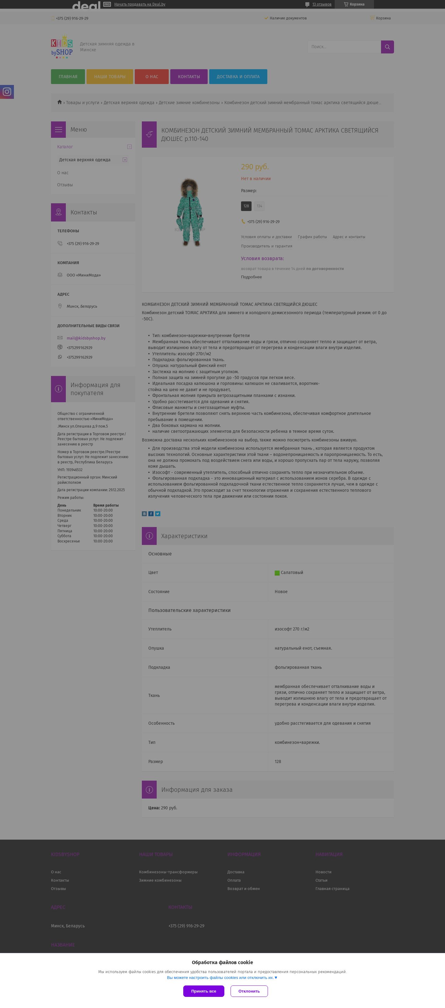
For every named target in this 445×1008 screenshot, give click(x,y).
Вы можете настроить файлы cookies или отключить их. (220, 977)
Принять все (203, 991)
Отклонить (249, 991)
